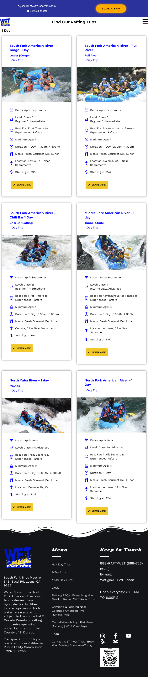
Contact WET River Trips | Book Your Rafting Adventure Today (73, 643)
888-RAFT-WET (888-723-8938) (37, 6)
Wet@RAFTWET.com (117, 580)
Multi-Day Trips (62, 580)
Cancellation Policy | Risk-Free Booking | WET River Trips (72, 624)
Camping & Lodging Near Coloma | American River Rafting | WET (69, 610)
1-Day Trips (59, 572)
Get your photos (37, 10)
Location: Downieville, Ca (32, 487)
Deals (55, 587)
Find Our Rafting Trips (74, 22)
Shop (55, 634)
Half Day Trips (61, 564)
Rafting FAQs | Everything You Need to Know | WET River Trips (73, 597)
